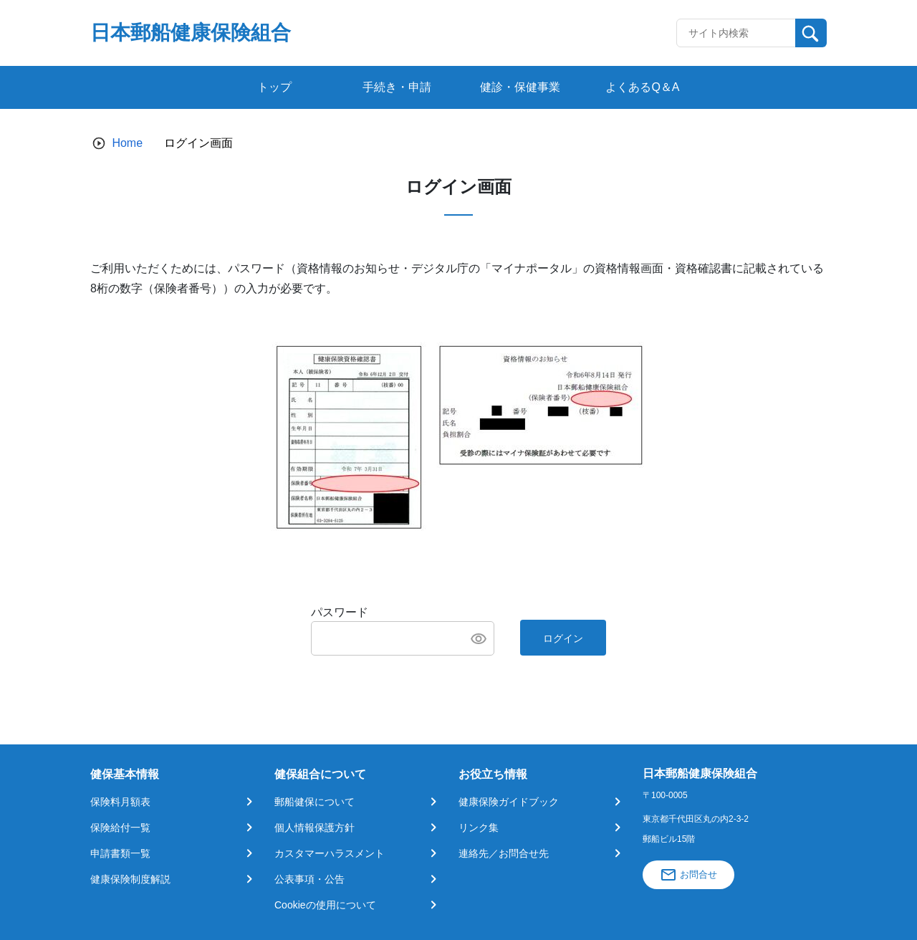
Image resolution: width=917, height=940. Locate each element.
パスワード (339, 612)
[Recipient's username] (736, 33)
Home (127, 143)
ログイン (563, 638)
